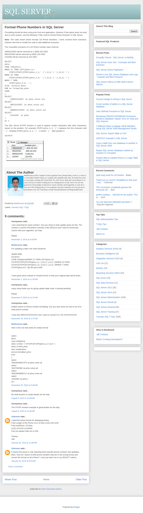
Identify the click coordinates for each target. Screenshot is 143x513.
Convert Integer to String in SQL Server (114, 99)
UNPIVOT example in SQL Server (111, 138)
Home (46, 479)
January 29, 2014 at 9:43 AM (23, 461)
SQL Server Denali (104, 302)
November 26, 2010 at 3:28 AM (24, 385)
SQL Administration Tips (107, 219)
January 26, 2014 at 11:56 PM (24, 443)
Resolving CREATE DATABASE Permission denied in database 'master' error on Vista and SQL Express (117, 118)
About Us (100, 234)
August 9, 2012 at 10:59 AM (23, 398)
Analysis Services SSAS (107, 249)
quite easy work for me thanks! (110, 175)
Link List (100, 263)
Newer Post (11, 479)
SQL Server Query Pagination (109, 70)
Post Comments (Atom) (51, 489)
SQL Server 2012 (104, 287)
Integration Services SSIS (108, 258)
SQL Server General (105, 307)
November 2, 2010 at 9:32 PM (24, 239)
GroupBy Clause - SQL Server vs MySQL (115, 57)
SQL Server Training (105, 312)
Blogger (76, 507)
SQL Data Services (105, 283)
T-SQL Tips (101, 224)
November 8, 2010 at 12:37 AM (24, 297)
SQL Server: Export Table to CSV (111, 133)
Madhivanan (16, 245)
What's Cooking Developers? (109, 339)
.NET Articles (102, 229)
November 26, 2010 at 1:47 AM (24, 318)
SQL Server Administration (108, 297)
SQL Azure (101, 278)
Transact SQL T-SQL (20, 207)
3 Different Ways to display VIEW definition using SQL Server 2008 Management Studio (116, 127)
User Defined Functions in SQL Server (113, 111)
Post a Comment (15, 466)
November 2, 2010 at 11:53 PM (24, 279)
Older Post (81, 479)
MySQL (99, 268)
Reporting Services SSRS (108, 273)
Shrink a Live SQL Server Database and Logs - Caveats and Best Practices (117, 75)
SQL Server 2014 (104, 292)
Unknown (15, 416)
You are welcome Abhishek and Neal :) (114, 202)
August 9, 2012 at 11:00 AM (23, 411)
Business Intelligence (106, 253)
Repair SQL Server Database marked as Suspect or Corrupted (114, 151)
